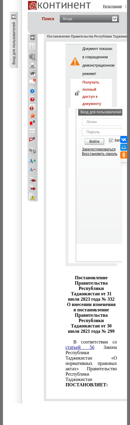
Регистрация (112, 6)
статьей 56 (79, 347)
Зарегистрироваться (98, 149)
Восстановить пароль (100, 154)
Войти (94, 141)
